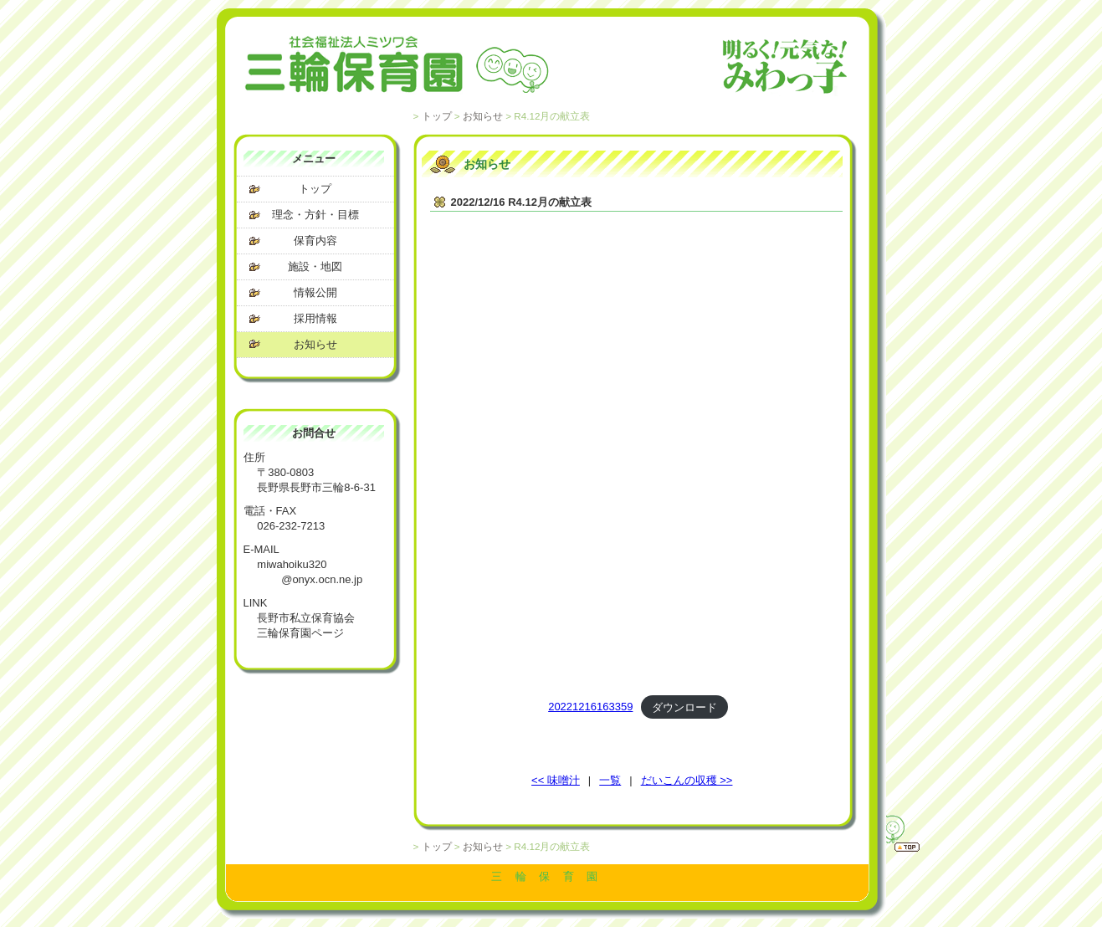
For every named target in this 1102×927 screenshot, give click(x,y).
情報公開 (315, 292)
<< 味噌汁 (555, 780)
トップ (437, 115)
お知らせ (483, 115)
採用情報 (315, 318)
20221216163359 (590, 706)
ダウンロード (684, 706)
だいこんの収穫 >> (687, 780)
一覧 (610, 780)
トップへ (886, 831)
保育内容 (315, 240)
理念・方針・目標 (315, 214)
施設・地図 (315, 266)
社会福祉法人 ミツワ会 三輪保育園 (547, 66)
